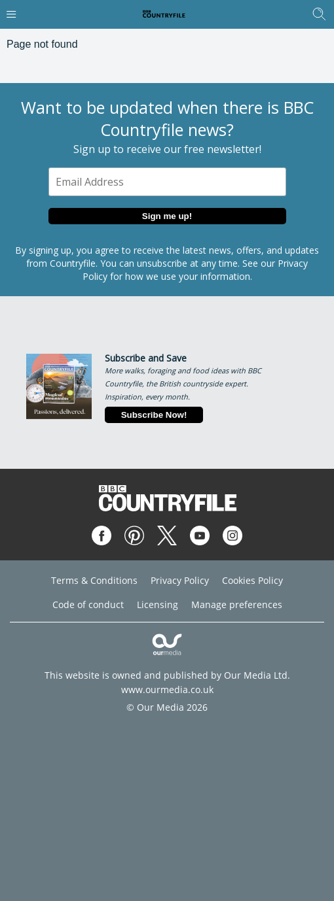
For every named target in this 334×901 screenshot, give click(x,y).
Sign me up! (167, 216)
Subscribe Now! (154, 415)
